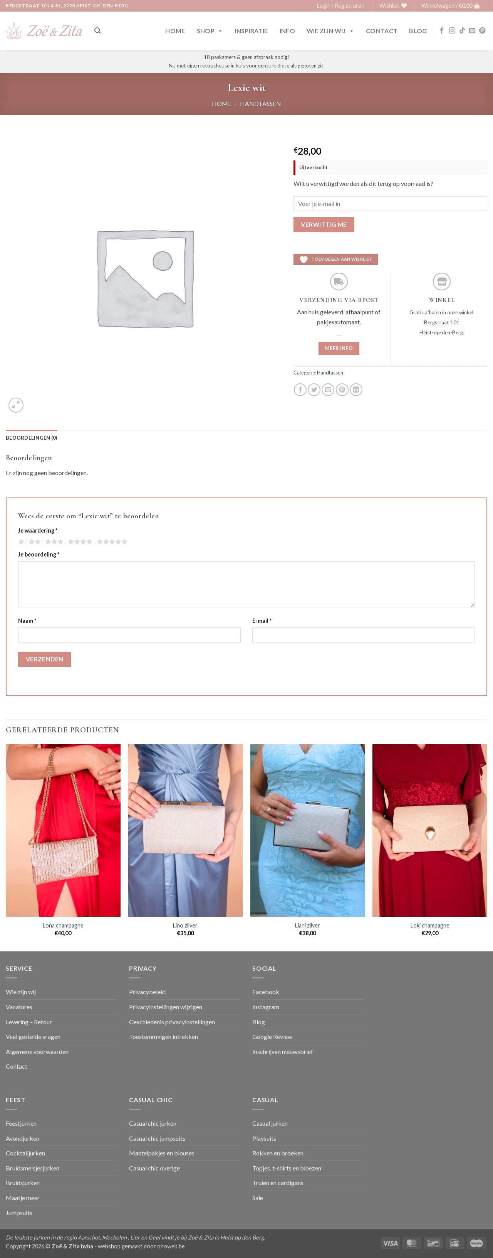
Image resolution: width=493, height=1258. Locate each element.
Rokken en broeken (278, 1153)
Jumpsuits (19, 1212)
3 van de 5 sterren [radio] (53, 542)
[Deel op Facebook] (300, 389)
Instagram (265, 1006)
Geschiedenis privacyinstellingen (172, 1021)
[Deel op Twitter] (314, 389)
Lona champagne (63, 925)
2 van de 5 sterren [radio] (33, 542)
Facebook (265, 991)
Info (287, 30)
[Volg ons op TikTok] (462, 30)
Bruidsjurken (23, 1182)
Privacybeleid (147, 991)
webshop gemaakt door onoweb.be (141, 1246)
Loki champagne (430, 925)
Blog (418, 30)
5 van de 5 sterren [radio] (110, 542)
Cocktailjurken (25, 1153)
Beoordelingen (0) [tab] (31, 438)
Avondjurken (22, 1138)
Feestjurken (21, 1123)
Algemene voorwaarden (37, 1051)
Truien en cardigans (278, 1182)
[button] (340, 6)
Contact (381, 30)
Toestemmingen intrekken (163, 1036)
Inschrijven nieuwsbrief (282, 1051)
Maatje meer (23, 1197)
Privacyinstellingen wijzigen (165, 1006)
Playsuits (264, 1138)
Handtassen (260, 103)
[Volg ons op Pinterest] (482, 30)
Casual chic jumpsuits (157, 1138)
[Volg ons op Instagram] (452, 30)
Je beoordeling (38, 554)
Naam (27, 620)
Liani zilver (307, 925)
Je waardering (37, 530)
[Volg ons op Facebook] (442, 30)
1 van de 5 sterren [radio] (20, 542)
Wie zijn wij (330, 31)
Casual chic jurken (152, 1123)
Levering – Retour (29, 1021)
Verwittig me (324, 224)
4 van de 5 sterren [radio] (78, 542)
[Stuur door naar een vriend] (328, 389)
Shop (210, 31)
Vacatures (19, 1006)
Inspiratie (251, 30)
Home (175, 30)
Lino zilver (185, 925)
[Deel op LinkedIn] (356, 389)
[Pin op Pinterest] (342, 389)
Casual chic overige (154, 1168)
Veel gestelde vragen (33, 1036)
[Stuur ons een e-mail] (472, 30)
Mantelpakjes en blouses (162, 1153)
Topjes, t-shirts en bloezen (286, 1168)
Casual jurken (270, 1123)
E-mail (262, 620)
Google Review (272, 1036)
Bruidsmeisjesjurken (32, 1168)
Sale (257, 1197)
